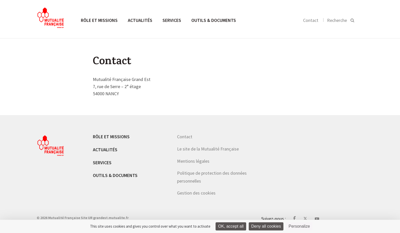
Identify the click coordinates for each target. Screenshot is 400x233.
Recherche (337, 20)
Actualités (140, 20)
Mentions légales (193, 161)
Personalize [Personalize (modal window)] (299, 226)
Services (171, 20)
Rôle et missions (99, 20)
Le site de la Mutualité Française (208, 149)
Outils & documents (213, 20)
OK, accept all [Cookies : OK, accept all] (231, 226)
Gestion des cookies (196, 193)
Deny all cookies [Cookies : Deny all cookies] (266, 226)
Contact (310, 20)
